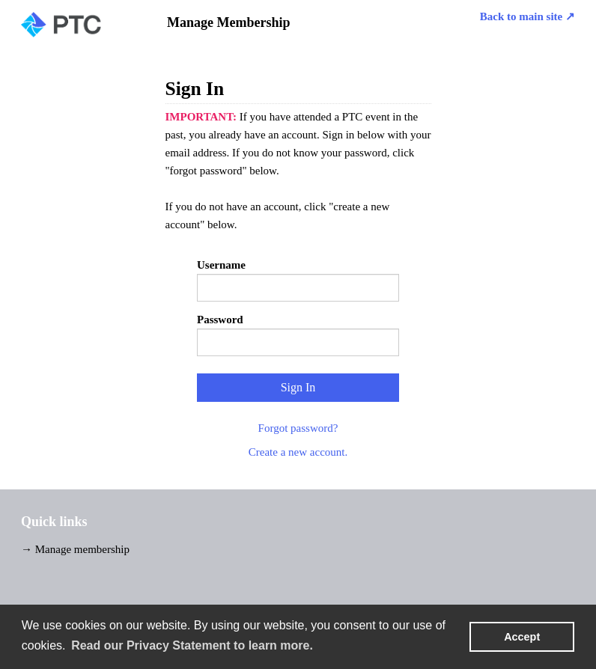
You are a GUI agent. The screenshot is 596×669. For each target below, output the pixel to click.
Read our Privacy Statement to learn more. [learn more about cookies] (192, 645)
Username (221, 265)
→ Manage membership (75, 549)
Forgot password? (298, 428)
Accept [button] (522, 637)
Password (220, 320)
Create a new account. (298, 452)
